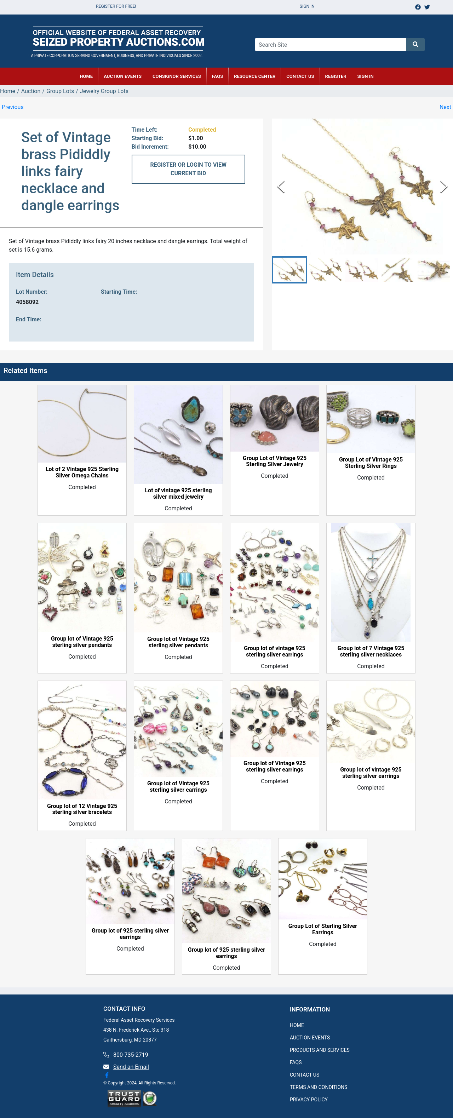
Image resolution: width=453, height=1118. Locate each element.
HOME (86, 76)
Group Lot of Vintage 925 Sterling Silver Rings (371, 463)
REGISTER (335, 76)
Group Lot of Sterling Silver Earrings (322, 929)
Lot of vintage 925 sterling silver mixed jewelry (178, 493)
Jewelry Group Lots (104, 91)
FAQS (296, 1062)
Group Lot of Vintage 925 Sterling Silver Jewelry (274, 461)
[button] (289, 269)
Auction (31, 91)
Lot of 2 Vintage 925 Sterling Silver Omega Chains (82, 472)
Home (7, 91)
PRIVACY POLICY (309, 1099)
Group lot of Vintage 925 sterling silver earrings (178, 786)
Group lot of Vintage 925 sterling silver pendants (82, 642)
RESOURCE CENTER (254, 76)
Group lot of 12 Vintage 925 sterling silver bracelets (82, 809)
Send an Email (131, 1066)
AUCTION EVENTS (123, 76)
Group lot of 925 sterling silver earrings (130, 934)
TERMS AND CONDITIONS (318, 1087)
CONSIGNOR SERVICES (177, 76)
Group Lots (60, 91)
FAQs (217, 76)
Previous (13, 107)
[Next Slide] (444, 186)
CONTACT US (300, 76)
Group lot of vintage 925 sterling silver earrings (274, 651)
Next (445, 107)
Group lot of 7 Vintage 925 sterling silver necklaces (371, 651)
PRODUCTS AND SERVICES (320, 1050)
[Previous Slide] (281, 186)
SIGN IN (365, 76)
